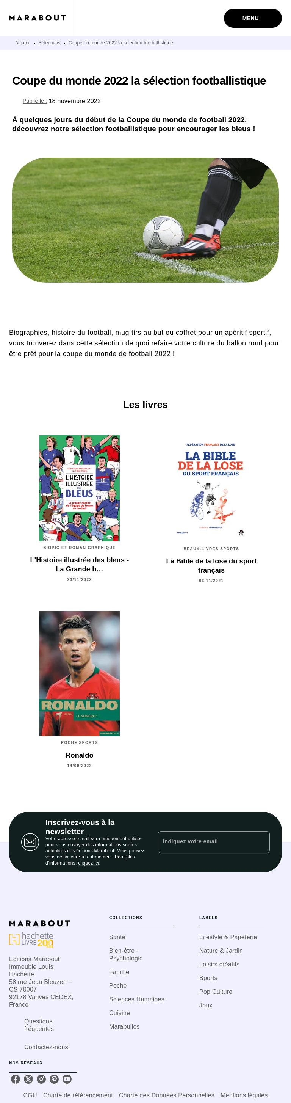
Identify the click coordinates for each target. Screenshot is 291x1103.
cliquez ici (88, 863)
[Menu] (253, 18)
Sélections (50, 43)
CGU (30, 1095)
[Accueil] (41, 18)
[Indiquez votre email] (204, 842)
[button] (141, 937)
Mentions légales (244, 1095)
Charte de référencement (78, 1095)
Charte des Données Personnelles (166, 1095)
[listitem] (15, 1079)
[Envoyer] (261, 842)
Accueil (23, 43)
